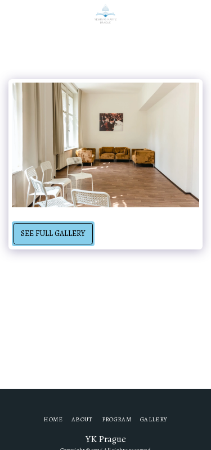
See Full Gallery (53, 233)
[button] (12, 13)
